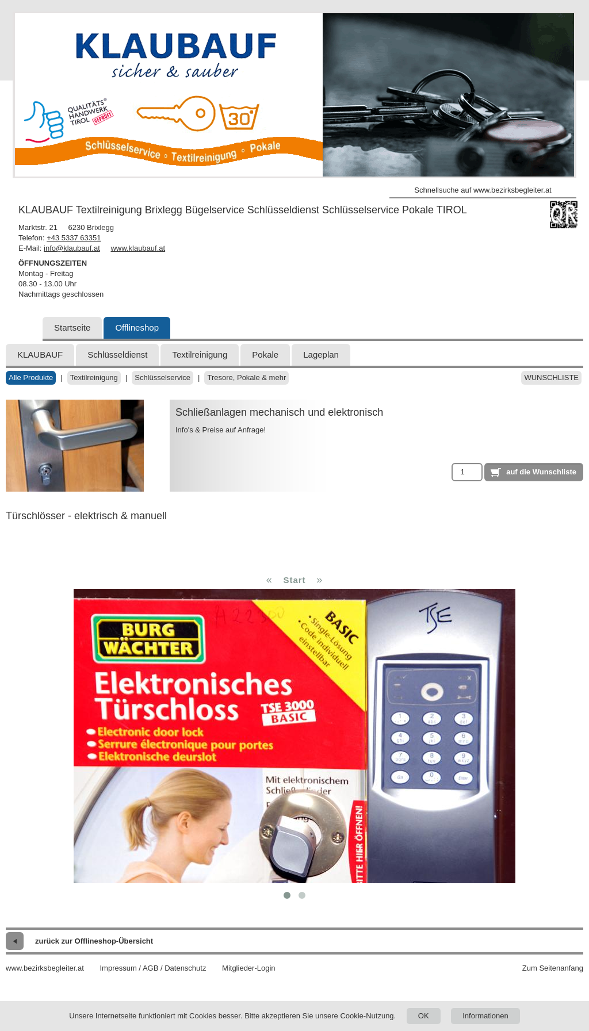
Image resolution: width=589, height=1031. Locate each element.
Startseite (72, 327)
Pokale (265, 354)
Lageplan (321, 354)
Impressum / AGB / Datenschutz (153, 968)
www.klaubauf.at (137, 248)
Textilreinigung (199, 354)
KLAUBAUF (40, 354)
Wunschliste (551, 377)
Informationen (485, 1015)
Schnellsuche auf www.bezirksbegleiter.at (482, 190)
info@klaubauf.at (72, 248)
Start (294, 580)
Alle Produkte (31, 377)
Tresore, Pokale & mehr (246, 377)
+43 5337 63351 (74, 237)
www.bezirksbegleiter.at (45, 968)
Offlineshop (137, 327)
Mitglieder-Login (249, 968)
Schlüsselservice (162, 377)
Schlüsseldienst (117, 354)
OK (423, 1015)
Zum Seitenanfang (552, 968)
